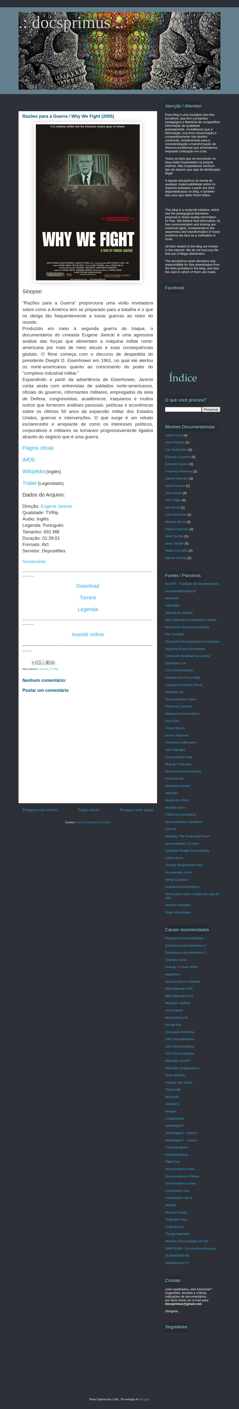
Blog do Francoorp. (178, 764)
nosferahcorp (174, 1227)
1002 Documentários (179, 1046)
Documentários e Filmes (182, 1176)
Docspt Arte (173, 1025)
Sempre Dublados (177, 905)
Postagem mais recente (39, 810)
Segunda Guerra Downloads (185, 649)
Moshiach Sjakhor (177, 1003)
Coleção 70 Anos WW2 (181, 967)
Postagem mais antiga (136, 810)
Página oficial (37, 448)
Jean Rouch (173, 493)
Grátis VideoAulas (177, 912)
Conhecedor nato (177, 1191)
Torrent (88, 598)
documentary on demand (182, 981)
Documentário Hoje (178, 757)
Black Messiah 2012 (179, 996)
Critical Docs (174, 858)
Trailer (29, 483)
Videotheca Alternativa (181, 742)
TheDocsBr (173, 1089)
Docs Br (170, 829)
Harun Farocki (175, 486)
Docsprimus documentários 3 (185, 952)
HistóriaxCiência (176, 1154)
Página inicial (88, 810)
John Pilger (173, 500)
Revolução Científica (179, 1032)
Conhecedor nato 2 (178, 1198)
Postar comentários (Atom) (93, 822)
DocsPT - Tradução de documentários (192, 584)
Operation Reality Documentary (187, 850)
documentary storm (178, 872)
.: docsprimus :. (71, 22)
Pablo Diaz (172, 1162)
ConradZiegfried (176, 1147)
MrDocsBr (172, 1097)
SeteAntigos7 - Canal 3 (181, 1140)
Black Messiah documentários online (191, 620)
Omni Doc (172, 721)
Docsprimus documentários (184, 938)
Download (88, 586)
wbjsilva (170, 1205)
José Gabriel (174, 1010)
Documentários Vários (180, 699)
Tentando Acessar (177, 786)
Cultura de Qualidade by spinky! (187, 656)
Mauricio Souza (176, 1212)
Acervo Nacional (176, 735)
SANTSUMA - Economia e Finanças (190, 1248)
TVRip (54, 669)
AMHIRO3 (172, 1104)
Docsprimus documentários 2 (185, 945)
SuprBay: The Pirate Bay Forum (187, 836)
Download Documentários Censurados (192, 641)
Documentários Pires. (180, 1169)
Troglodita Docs (176, 1219)
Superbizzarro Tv (177, 1263)
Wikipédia (33, 471)
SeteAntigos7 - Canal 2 (181, 1133)
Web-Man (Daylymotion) (182, 1068)
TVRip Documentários (180, 814)
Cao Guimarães (176, 449)
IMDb (28, 460)
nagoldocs (172, 974)
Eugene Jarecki (56, 506)
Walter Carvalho (176, 550)
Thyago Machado (177, 1234)
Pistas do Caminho (178, 706)
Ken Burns (172, 507)
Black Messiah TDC (179, 988)
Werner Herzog (176, 558)
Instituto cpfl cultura (178, 1082)
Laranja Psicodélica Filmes (184, 685)
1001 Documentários (179, 1039)
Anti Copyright (175, 750)
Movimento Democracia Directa (187, 627)
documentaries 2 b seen (182, 843)
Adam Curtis (174, 435)
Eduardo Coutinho (178, 457)
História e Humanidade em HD (186, 1241)
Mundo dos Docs (177, 800)
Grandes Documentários (182, 887)
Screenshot (33, 561)
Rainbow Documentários (182, 713)
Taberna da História (179, 613)
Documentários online (180, 1183)
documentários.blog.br (181, 591)
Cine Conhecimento (179, 670)
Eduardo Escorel (177, 464)
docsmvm (172, 598)
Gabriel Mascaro (176, 478)
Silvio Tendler (174, 543)
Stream (43, 669)
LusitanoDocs (174, 1118)
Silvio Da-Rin (174, 536)
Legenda (88, 609)
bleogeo (170, 1111)
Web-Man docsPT (177, 1061)
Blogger (144, 1399)
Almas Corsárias (176, 879)
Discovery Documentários (183, 771)
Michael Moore (175, 522)
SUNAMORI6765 (177, 1255)
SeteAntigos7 (174, 1125)
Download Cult (175, 663)
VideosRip (172, 605)
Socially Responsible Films (184, 865)
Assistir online (88, 634)
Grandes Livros (176, 960)
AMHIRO (171, 793)
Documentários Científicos (183, 822)
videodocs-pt (174, 692)
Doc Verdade (174, 634)
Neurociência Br (176, 1017)
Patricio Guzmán (177, 529)
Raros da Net (174, 778)
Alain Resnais (175, 442)
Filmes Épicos (175, 728)
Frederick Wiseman (178, 471)
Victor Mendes (175, 1075)
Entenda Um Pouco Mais (182, 677)
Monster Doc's (175, 807)
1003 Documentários (179, 1053)
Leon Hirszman (175, 514)
